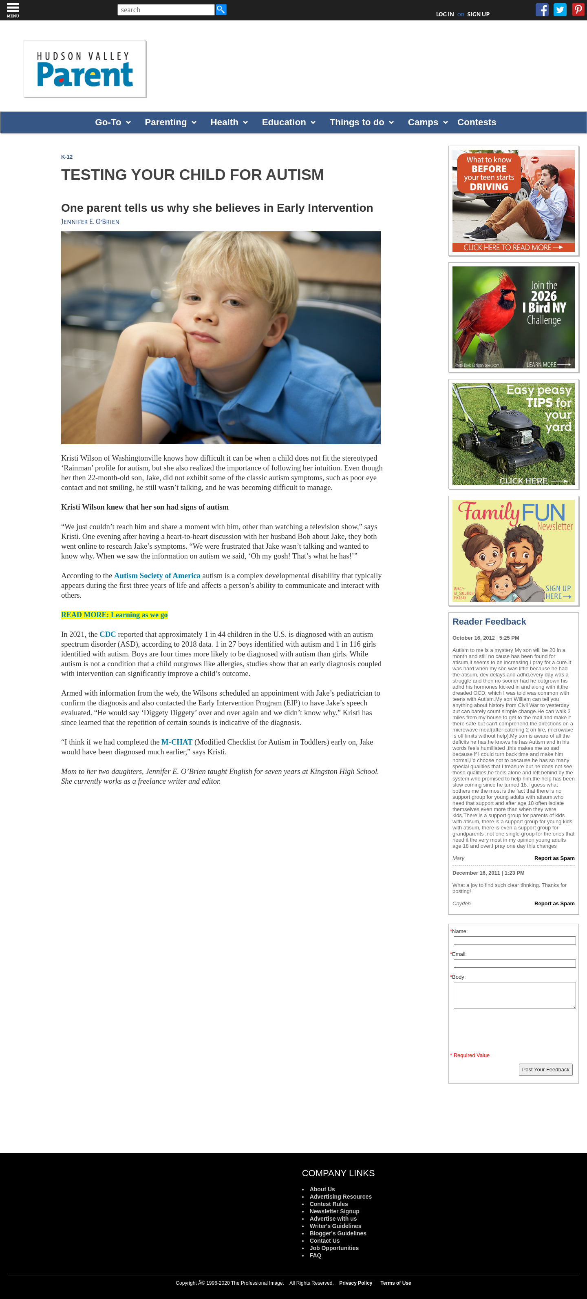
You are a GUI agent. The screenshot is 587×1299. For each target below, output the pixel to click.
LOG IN (445, 14)
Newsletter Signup (335, 1211)
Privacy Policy (355, 1283)
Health (224, 122)
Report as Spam (554, 858)
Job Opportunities (334, 1248)
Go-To (108, 122)
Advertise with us (333, 1218)
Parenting (166, 122)
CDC (107, 634)
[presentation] (515, 1032)
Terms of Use (396, 1283)
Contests (477, 122)
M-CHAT (176, 742)
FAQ (316, 1255)
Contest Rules (329, 1204)
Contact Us (325, 1240)
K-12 (67, 157)
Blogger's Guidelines (338, 1233)
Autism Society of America (157, 575)
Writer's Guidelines (336, 1226)
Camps (423, 122)
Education (284, 122)
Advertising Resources (341, 1196)
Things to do (357, 122)
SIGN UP (478, 14)
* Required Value (470, 1055)
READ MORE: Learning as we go (114, 615)
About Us (322, 1189)
